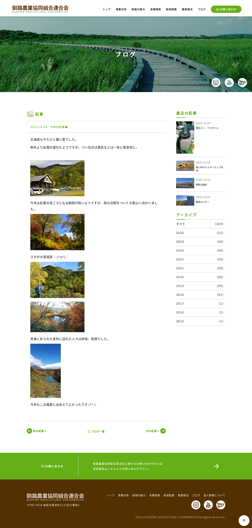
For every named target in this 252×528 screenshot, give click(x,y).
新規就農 (171, 9)
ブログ (202, 9)
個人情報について (214, 495)
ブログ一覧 (98, 431)
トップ (107, 9)
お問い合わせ (228, 9)
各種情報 (155, 9)
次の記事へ (152, 431)
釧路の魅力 (138, 9)
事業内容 (121, 9)
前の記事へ (40, 431)
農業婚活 (187, 9)
